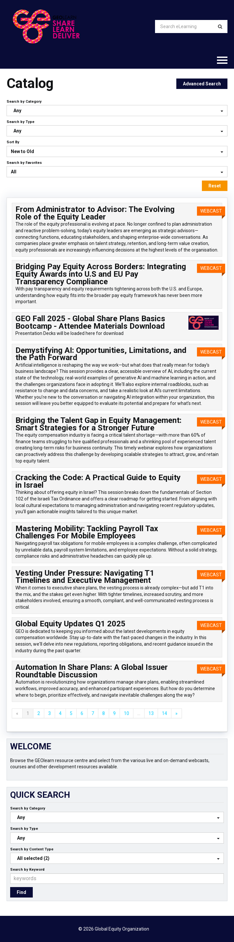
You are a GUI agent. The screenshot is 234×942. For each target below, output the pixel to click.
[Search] (220, 26)
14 (164, 713)
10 (126, 713)
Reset (214, 185)
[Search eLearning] (186, 26)
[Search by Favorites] (117, 171)
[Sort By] (117, 151)
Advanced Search (202, 83)
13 (151, 713)
